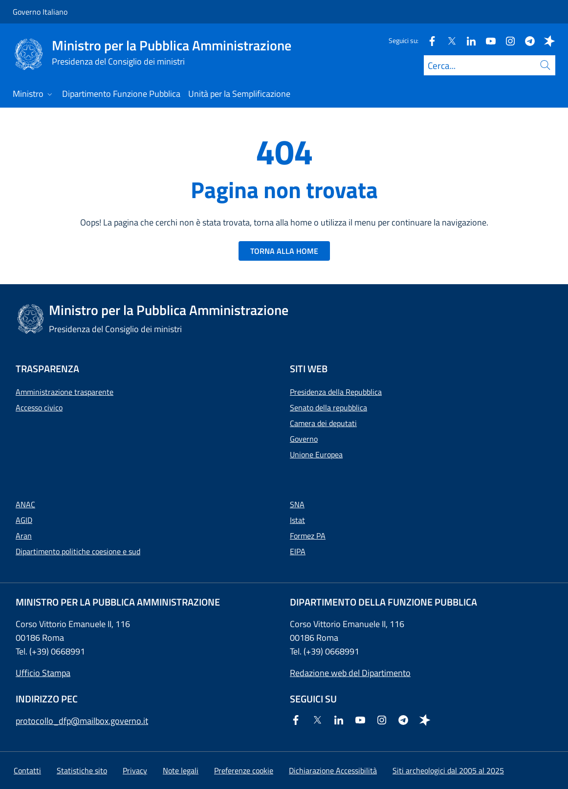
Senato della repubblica (328, 407)
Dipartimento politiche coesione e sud (78, 551)
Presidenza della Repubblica (336, 392)
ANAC (25, 504)
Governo (304, 439)
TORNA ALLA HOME (284, 251)
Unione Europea (316, 454)
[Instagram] (506, 40)
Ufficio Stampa (43, 672)
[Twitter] (448, 40)
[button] (243, 770)
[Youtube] (487, 40)
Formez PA (308, 535)
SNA (297, 504)
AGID (24, 520)
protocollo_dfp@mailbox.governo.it (82, 720)
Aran (24, 535)
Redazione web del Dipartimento (350, 672)
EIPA (298, 551)
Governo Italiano (40, 12)
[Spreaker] (545, 40)
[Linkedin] (467, 40)
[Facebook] (428, 40)
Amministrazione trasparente (64, 392)
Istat (297, 520)
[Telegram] (526, 40)
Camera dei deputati (323, 423)
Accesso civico (39, 407)
